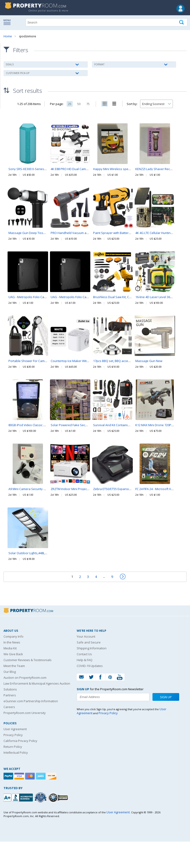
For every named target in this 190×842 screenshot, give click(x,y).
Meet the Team (14, 666)
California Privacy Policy (20, 741)
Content (4, 59)
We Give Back (13, 654)
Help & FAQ (84, 660)
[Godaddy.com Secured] (58, 797)
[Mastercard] (30, 776)
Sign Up (166, 697)
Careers (9, 707)
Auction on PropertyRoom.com (25, 678)
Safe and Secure (89, 643)
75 (88, 104)
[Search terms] (106, 22)
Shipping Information (91, 649)
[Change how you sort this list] (156, 104)
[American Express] (41, 776)
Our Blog (10, 672)
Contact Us (84, 654)
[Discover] (52, 776)
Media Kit (10, 649)
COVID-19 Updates (90, 666)
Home (8, 36)
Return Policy (13, 747)
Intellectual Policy (16, 753)
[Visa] (19, 776)
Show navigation (8, 22)
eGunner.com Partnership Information (31, 701)
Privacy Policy (13, 735)
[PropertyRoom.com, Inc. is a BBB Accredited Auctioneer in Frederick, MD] (19, 797)
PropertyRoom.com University (25, 713)
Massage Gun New (148, 361)
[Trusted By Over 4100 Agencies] (41, 798)
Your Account (86, 637)
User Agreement (15, 729)
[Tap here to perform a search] (182, 22)
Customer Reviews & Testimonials (28, 660)
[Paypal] (9, 776)
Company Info (13, 637)
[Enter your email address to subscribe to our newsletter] (113, 698)
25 (69, 104)
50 (78, 104)
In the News (12, 643)
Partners (10, 696)
